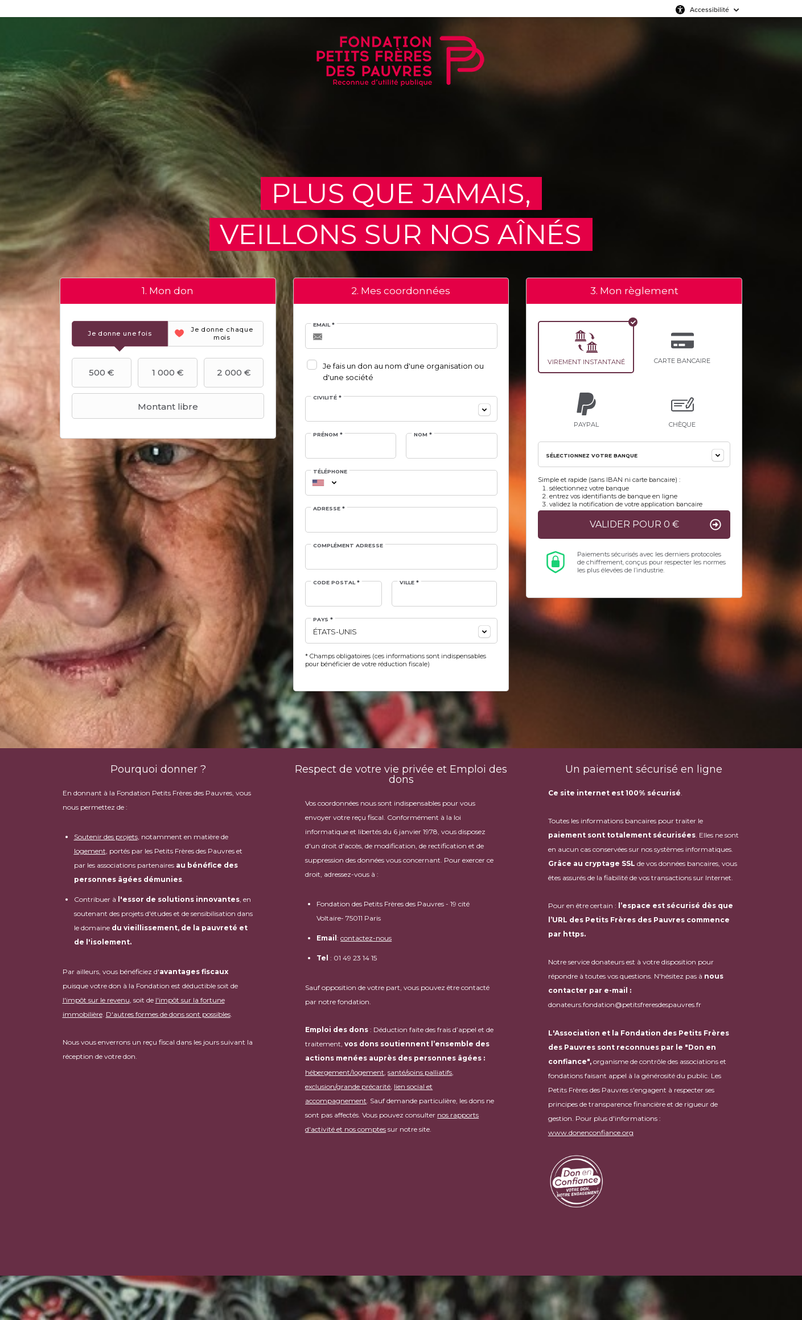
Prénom (328, 434)
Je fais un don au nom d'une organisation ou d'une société (403, 371)
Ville (409, 582)
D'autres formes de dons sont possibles (168, 1014)
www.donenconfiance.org (591, 1132)
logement (90, 851)
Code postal (336, 582)
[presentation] (119, 333)
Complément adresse (348, 545)
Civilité (327, 397)
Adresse (329, 508)
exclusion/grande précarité (347, 1086)
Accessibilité (709, 10)
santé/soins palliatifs (420, 1072)
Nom (423, 434)
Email (324, 324)
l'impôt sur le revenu (96, 1000)
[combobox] (401, 409)
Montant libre (136, 406)
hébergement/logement (344, 1072)
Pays (323, 619)
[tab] (120, 333)
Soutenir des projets (106, 836)
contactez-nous (366, 938)
